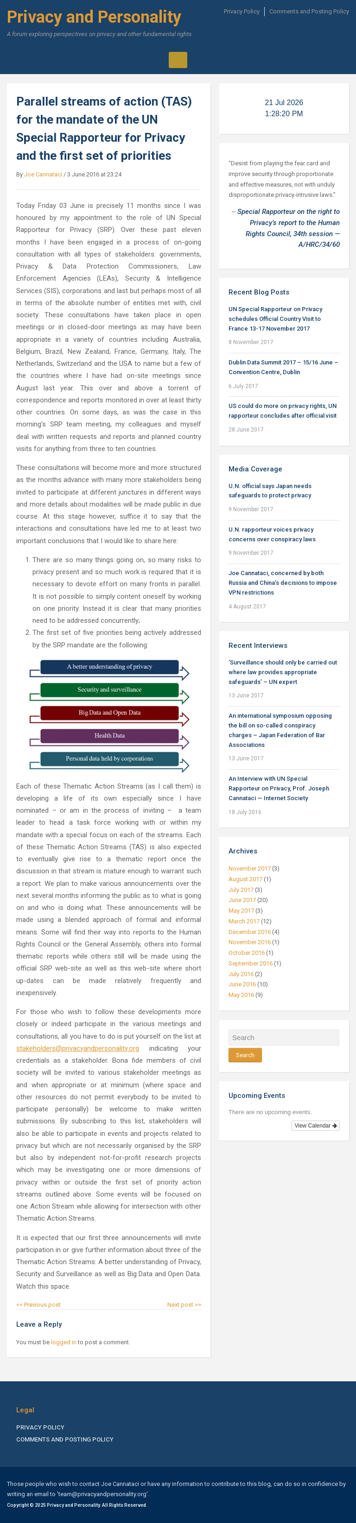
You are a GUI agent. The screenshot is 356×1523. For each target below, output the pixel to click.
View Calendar (315, 1125)
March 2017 (244, 921)
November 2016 (250, 942)
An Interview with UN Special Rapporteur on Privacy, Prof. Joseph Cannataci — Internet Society (279, 788)
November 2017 (250, 868)
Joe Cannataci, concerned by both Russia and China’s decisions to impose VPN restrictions (283, 583)
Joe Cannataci (43, 174)
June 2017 (242, 899)
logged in (63, 1342)
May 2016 (241, 994)
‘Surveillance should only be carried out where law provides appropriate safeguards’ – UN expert (283, 672)
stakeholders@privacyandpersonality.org (77, 1048)
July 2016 (241, 974)
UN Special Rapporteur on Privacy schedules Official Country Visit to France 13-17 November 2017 (275, 319)
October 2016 (247, 952)
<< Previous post (38, 1304)
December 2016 (250, 931)
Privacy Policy (242, 11)
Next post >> (184, 1304)
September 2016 (251, 963)
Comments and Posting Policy (309, 11)
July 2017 (241, 889)
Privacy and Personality (94, 17)
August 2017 (245, 879)
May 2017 (241, 910)
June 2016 (242, 984)
